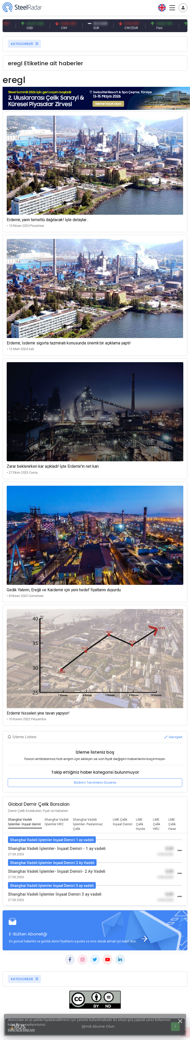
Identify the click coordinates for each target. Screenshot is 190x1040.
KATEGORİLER (24, 43)
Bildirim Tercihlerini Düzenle (95, 782)
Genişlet (173, 737)
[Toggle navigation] (183, 7)
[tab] (25, 822)
